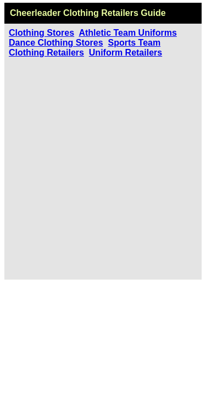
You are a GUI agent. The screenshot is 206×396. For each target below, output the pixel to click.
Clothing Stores (41, 32)
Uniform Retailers (125, 52)
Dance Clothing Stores (56, 42)
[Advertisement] (103, 166)
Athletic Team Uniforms (127, 32)
